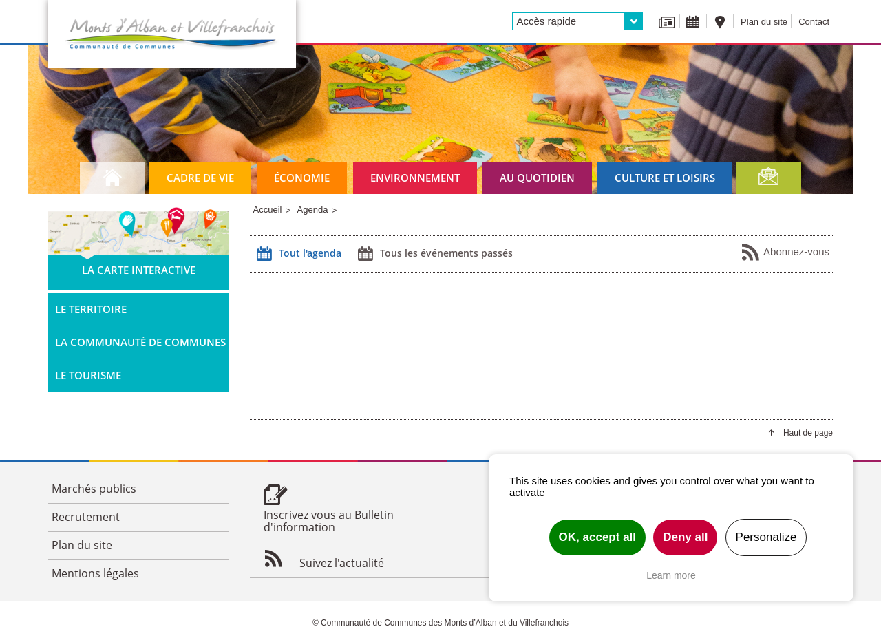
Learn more (671, 575)
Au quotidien (537, 177)
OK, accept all (597, 537)
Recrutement (86, 516)
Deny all (685, 537)
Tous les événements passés (433, 254)
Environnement (415, 177)
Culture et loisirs (665, 177)
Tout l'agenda (297, 254)
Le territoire (91, 309)
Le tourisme (88, 375)
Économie (302, 177)
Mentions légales (95, 573)
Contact (813, 22)
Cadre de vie (200, 177)
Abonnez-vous (785, 252)
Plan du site (764, 22)
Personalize (766, 537)
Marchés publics (94, 488)
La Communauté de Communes (140, 342)
